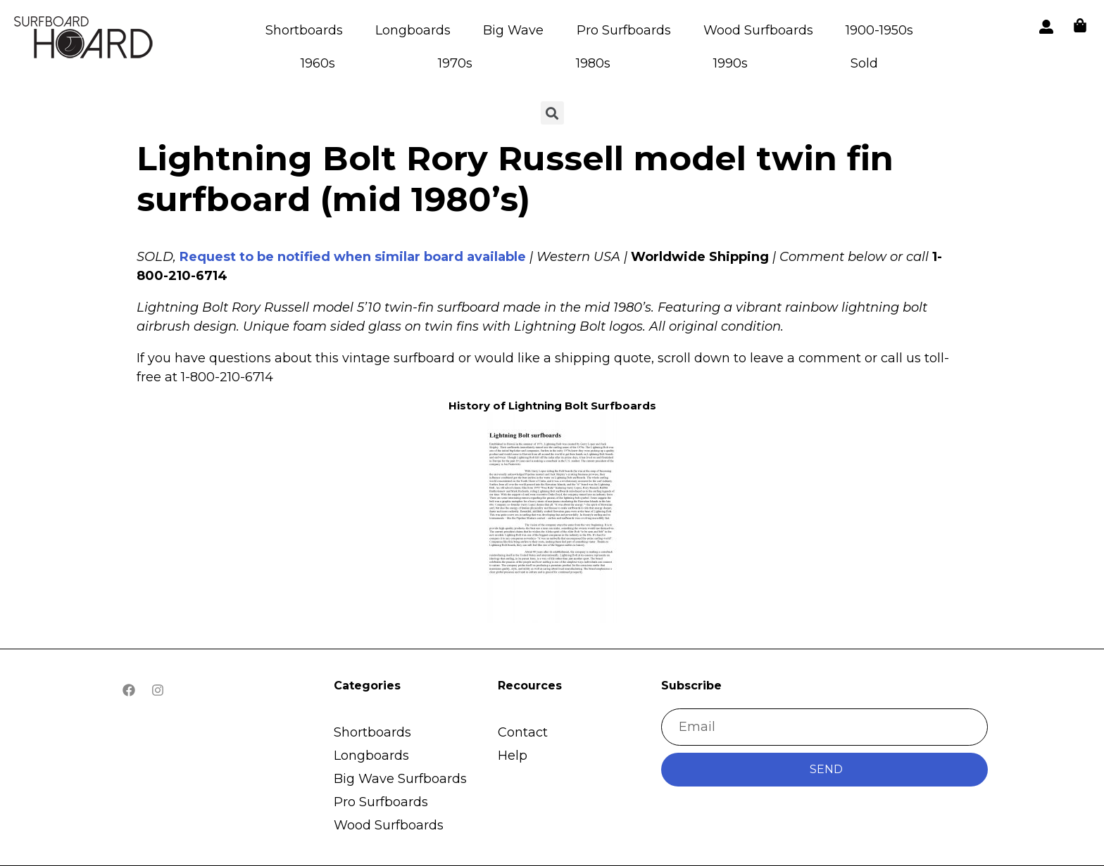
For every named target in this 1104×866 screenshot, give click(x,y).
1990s (730, 63)
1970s (455, 63)
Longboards (413, 30)
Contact (523, 732)
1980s (593, 63)
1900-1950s (879, 30)
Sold (864, 63)
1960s (318, 63)
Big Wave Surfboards (400, 779)
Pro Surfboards (624, 30)
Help (512, 755)
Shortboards (304, 30)
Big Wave (513, 30)
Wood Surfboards (758, 30)
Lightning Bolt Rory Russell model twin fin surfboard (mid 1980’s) (515, 178)
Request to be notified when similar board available (353, 257)
